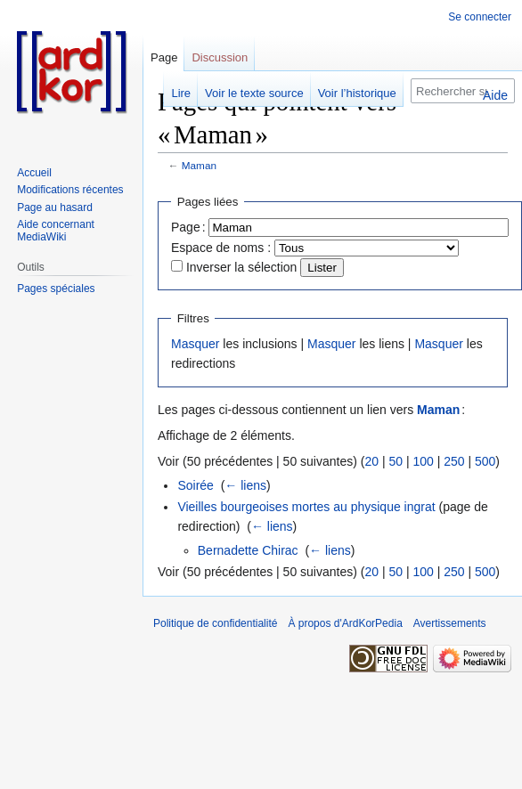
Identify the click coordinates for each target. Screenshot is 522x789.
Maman (199, 165)
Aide (495, 95)
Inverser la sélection (242, 267)
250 (454, 461)
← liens (245, 485)
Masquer (195, 344)
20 (371, 461)
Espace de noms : (221, 247)
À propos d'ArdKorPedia (345, 623)
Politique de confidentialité (215, 623)
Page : (188, 227)
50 (395, 461)
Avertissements (449, 623)
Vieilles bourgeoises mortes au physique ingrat (306, 507)
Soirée (195, 485)
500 (485, 461)
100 (422, 461)
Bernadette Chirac (248, 550)
